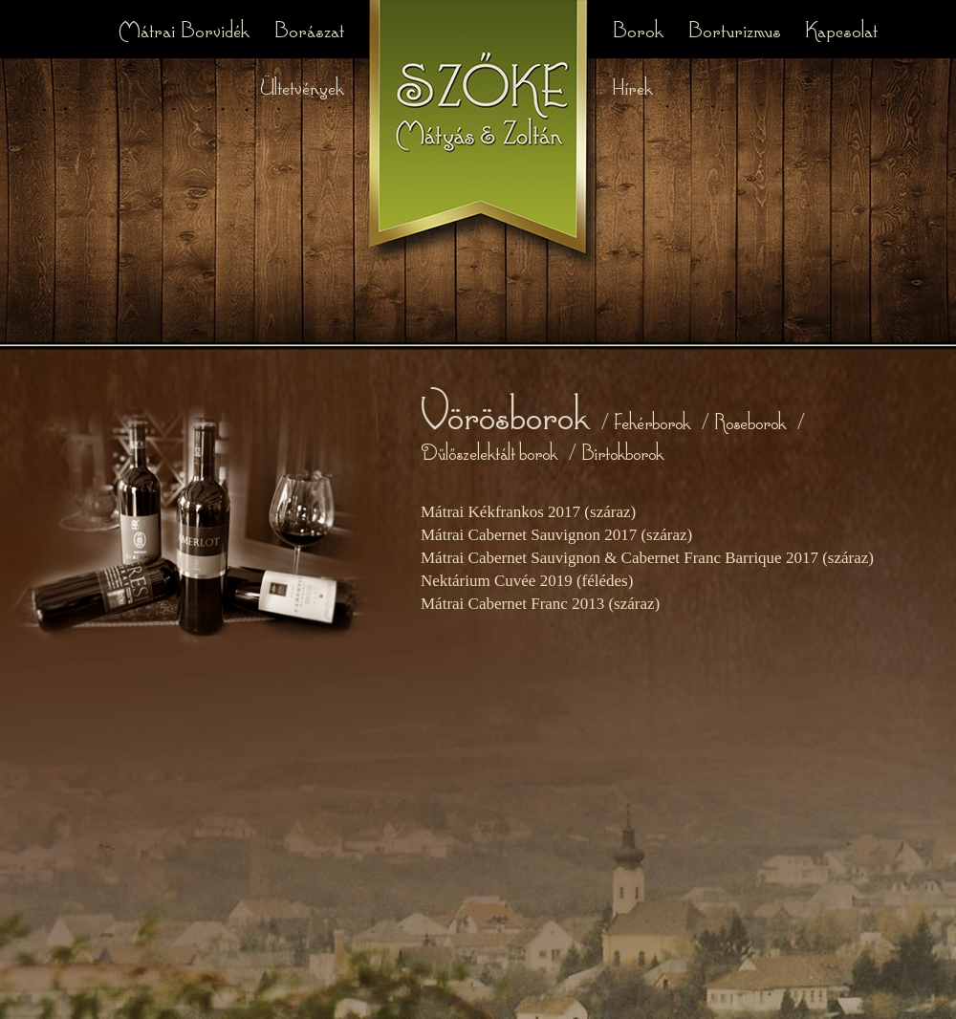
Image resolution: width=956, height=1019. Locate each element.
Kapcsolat (841, 28)
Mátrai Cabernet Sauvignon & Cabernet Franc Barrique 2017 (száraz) (647, 558)
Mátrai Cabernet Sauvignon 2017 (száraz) (556, 535)
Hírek (632, 85)
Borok (640, 28)
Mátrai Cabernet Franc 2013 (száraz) (540, 604)
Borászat (308, 28)
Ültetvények (301, 85)
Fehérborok (652, 421)
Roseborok (750, 421)
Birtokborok (622, 452)
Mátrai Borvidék (186, 28)
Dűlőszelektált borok (489, 452)
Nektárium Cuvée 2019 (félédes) (527, 581)
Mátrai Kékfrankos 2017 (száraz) (528, 512)
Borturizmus (736, 28)
